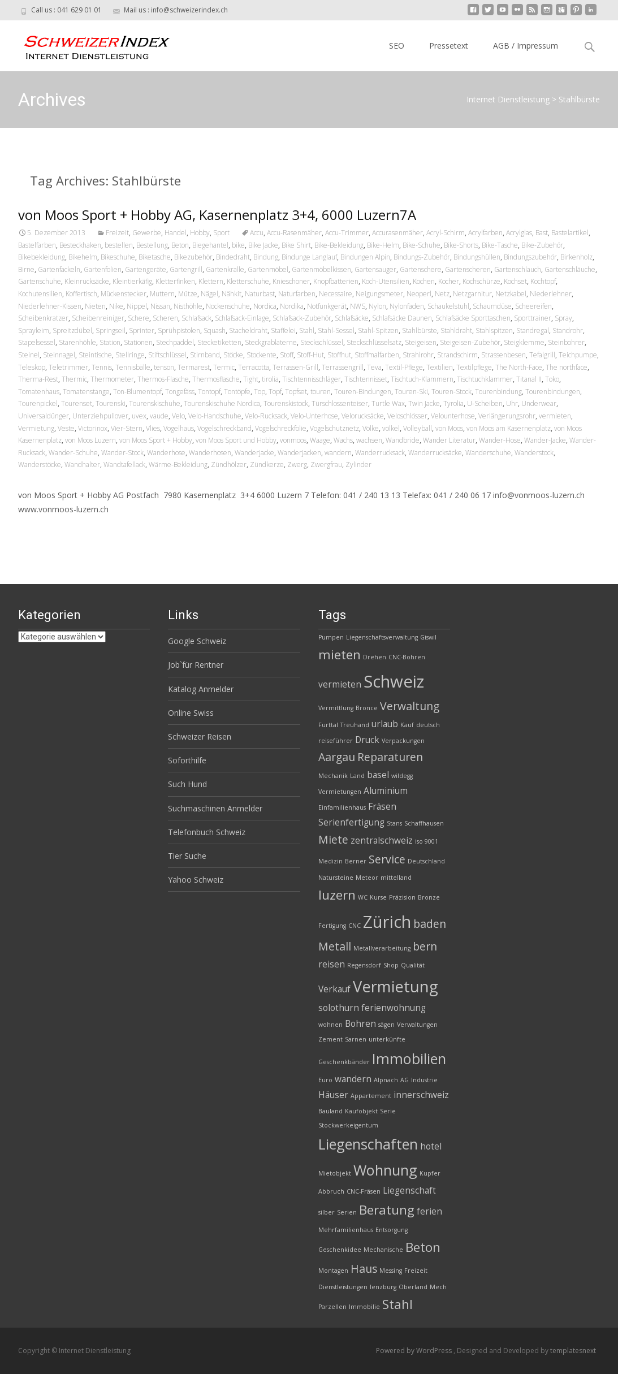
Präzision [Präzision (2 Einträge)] (402, 897)
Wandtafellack (124, 464)
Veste (66, 428)
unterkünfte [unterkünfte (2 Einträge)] (387, 1039)
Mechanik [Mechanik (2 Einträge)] (333, 776)
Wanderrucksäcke (435, 452)
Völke (370, 428)
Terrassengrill (343, 367)
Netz (442, 294)
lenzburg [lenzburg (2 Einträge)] (383, 1287)
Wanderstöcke (39, 464)
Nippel (137, 306)
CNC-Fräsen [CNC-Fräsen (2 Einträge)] (364, 1191)
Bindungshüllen (476, 257)
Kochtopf (543, 281)
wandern (338, 452)
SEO (396, 45)
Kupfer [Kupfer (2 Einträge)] (430, 1173)
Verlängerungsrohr (506, 416)
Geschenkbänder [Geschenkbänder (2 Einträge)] (344, 1062)
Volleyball (417, 428)
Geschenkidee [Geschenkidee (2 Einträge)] (339, 1250)
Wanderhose (166, 452)
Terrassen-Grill (295, 367)
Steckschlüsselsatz (374, 342)
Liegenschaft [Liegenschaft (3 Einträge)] (409, 1190)
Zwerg (297, 464)
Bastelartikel (570, 232)
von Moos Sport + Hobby (155, 440)
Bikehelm (82, 257)
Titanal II (529, 379)
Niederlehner (551, 294)
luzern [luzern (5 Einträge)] (337, 895)
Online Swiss (191, 712)
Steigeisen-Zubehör (470, 342)
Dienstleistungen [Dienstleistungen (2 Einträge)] (343, 1287)
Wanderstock (534, 452)
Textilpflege (474, 367)
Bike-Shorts (461, 245)
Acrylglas (519, 232)
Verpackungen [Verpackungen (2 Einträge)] (403, 741)
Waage (320, 440)
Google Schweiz (197, 641)
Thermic (74, 379)
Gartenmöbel (268, 269)
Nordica (264, 306)
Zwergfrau (326, 464)
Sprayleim (33, 330)
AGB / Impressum (525, 45)
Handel (176, 232)
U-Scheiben (485, 403)
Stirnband (205, 355)
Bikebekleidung (41, 257)
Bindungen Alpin (365, 257)
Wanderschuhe (488, 452)
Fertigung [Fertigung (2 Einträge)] (332, 926)
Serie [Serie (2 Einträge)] (388, 1111)
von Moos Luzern (90, 440)
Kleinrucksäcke (86, 281)
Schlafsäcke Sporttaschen (473, 318)
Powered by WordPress (414, 1350)
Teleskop (31, 367)
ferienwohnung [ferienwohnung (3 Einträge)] (393, 1008)
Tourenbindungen (552, 391)
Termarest (194, 367)
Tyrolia (453, 403)
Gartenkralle (225, 269)
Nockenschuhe (228, 306)
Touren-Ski (411, 391)
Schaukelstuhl (448, 306)
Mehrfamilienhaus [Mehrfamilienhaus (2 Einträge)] (345, 1230)
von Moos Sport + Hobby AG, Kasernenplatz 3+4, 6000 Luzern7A (217, 214)
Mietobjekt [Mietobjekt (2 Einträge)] (334, 1173)
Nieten (95, 306)
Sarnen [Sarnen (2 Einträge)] (355, 1039)
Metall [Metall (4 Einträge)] (334, 946)
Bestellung (152, 245)
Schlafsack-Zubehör (302, 318)
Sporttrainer (532, 318)
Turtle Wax (388, 403)
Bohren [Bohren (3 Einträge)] (360, 1024)
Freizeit (117, 232)
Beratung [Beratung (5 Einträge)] (386, 1210)
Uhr (512, 403)
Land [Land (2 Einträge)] (357, 776)
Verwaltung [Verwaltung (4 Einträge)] (409, 706)
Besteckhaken (80, 245)
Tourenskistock (285, 403)
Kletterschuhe (248, 281)
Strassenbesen (503, 355)
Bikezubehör (193, 257)
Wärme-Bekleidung (178, 464)
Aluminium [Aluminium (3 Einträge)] (386, 791)
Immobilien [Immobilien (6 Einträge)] (409, 1058)
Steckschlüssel (321, 342)
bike (238, 245)
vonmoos (293, 440)
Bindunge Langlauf (309, 257)
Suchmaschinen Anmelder (215, 808)
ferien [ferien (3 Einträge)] (429, 1211)
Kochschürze (481, 281)
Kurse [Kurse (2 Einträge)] (378, 897)
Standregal (532, 330)
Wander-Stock (122, 452)
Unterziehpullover (100, 416)
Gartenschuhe (39, 281)
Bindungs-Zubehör (422, 257)
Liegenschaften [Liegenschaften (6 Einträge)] (368, 1143)
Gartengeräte (145, 269)
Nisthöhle (188, 306)
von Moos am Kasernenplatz (508, 428)
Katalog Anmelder (201, 689)
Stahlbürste (419, 330)
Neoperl (419, 294)
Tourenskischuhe (154, 403)
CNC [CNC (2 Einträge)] (354, 926)
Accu (256, 232)
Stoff (286, 355)
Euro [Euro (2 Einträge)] (325, 1080)
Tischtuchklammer (485, 379)
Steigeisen (421, 342)
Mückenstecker (123, 294)
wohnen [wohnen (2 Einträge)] (330, 1025)
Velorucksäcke (363, 416)
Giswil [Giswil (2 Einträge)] (428, 637)
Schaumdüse (492, 306)
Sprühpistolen (179, 330)
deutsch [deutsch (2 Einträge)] (428, 725)
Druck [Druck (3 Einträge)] (367, 740)
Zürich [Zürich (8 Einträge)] (387, 921)
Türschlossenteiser (340, 403)
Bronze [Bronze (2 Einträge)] (429, 897)
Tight (250, 379)
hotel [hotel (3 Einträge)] (431, 1146)
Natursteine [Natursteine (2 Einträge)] (335, 878)
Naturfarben (297, 294)
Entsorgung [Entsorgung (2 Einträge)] (391, 1230)
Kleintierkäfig (132, 281)
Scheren (165, 318)
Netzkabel (510, 294)
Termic (224, 367)
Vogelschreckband (224, 428)
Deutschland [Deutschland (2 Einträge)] (426, 861)
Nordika (292, 306)
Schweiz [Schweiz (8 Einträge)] (394, 681)
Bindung (265, 257)
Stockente (261, 355)
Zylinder (358, 464)
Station (110, 342)
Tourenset (76, 403)
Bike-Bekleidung (339, 245)
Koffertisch (81, 294)
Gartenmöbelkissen (321, 269)
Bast (541, 232)
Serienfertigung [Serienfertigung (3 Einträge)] (351, 822)
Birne (26, 269)
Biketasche (155, 257)
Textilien (439, 367)
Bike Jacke (263, 245)
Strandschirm (457, 355)
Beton (180, 245)
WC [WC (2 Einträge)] (363, 897)
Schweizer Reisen (199, 736)
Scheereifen (533, 306)
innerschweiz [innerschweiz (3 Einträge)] (421, 1095)
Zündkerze (267, 464)
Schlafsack (196, 318)
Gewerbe (146, 232)
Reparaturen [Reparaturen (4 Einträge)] (390, 756)
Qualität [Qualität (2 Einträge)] (413, 965)
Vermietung (36, 428)
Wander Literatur (449, 440)
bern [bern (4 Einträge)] (425, 946)
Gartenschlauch (517, 269)
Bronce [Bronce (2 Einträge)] (367, 708)
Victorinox (92, 428)
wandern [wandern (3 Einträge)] (353, 1079)
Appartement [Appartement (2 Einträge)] (371, 1096)
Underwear (538, 403)
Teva (374, 367)
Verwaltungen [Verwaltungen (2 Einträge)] (417, 1025)
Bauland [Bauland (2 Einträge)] (330, 1111)
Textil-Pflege (404, 367)
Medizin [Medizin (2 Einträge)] (330, 861)
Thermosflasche (216, 379)
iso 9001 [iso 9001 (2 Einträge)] (426, 841)
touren (320, 391)
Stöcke (233, 355)
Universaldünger (43, 416)
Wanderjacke (254, 452)
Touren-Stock (451, 391)
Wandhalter (82, 464)
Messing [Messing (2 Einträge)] (390, 1270)
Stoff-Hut (310, 355)
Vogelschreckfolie (280, 428)
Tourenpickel (38, 403)
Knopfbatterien (335, 281)
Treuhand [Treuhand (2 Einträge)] (354, 725)
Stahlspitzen (494, 330)
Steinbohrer (566, 342)
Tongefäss (180, 391)
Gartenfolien (103, 269)
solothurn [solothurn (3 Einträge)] (338, 1008)
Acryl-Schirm (445, 232)
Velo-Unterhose (314, 416)
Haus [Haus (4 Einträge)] (364, 1268)
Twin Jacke (424, 403)
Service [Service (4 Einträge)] (387, 859)
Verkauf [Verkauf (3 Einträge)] (334, 989)
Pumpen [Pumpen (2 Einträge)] (331, 637)
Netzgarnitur (472, 294)
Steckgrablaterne (271, 342)
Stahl (306, 330)
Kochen (424, 281)
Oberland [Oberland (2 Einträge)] (413, 1287)
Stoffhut (339, 355)
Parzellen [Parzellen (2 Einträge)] (332, 1307)
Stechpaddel (175, 342)
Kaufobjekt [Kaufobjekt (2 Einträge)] (361, 1111)
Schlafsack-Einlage (242, 318)
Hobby (200, 232)
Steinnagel (59, 355)
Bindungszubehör (530, 257)
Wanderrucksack (380, 452)
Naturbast (260, 294)
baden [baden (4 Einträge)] (429, 923)
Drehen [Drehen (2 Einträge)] (374, 657)
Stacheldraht (248, 330)
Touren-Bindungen (362, 391)
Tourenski (111, 403)
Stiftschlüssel (167, 355)
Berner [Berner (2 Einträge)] (355, 861)
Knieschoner (291, 281)
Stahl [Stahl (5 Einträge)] (397, 1304)
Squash (215, 330)
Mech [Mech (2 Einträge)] (438, 1287)
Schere (138, 318)
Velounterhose (453, 416)
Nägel (209, 294)
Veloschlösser (407, 416)
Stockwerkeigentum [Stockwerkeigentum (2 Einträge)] (348, 1125)
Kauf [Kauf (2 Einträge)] (407, 725)
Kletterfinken (175, 281)
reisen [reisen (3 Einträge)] (331, 964)
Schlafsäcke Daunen (402, 318)
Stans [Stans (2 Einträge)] (394, 823)
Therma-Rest (38, 379)
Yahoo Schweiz (195, 879)
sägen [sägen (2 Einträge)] (386, 1025)
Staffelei (283, 330)
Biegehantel (210, 245)
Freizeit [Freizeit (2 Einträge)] (415, 1270)
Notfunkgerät (327, 306)
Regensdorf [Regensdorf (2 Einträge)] (364, 965)
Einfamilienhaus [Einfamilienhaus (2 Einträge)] (342, 807)
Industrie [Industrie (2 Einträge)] (424, 1080)
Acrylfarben (485, 232)
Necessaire (335, 294)
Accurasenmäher (397, 232)
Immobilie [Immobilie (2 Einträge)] (364, 1307)
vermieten (555, 416)
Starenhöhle (77, 342)
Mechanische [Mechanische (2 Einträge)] (383, 1250)
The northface (566, 367)
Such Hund (187, 784)
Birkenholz (576, 257)
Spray (563, 318)
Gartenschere (421, 269)
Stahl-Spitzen (378, 330)
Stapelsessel (36, 342)
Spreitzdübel (72, 330)
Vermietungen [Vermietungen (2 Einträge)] (339, 792)
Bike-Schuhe (421, 245)
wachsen (369, 440)
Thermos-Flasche (163, 379)
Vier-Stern (126, 428)
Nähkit (231, 294)
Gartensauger (375, 269)
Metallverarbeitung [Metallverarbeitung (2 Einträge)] (381, 948)
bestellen (119, 245)
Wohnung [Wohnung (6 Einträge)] (385, 1169)
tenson (164, 367)
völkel (391, 428)
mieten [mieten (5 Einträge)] (339, 654)
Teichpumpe (578, 355)
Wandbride (403, 440)
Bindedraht (233, 257)
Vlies (153, 428)
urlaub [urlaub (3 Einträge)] (384, 724)
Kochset (515, 281)
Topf (275, 391)
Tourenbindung (498, 391)
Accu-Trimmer (347, 232)
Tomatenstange (86, 391)
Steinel (29, 355)
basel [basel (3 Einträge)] (378, 775)
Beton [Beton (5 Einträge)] (422, 1247)
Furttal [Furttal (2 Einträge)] (328, 725)
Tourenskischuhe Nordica (222, 403)
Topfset (296, 391)
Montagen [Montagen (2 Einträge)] (333, 1270)
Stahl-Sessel (336, 330)
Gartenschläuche (569, 269)
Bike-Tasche (500, 245)
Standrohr (567, 330)
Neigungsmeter (379, 294)
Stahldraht (456, 330)
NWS (357, 306)
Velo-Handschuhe (214, 416)
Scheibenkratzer (43, 318)
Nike (116, 306)
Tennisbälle (132, 367)
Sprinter (141, 330)
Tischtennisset (365, 379)
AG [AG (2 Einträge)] (404, 1080)
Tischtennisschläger (311, 379)
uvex (139, 416)
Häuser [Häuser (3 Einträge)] (333, 1095)
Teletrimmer (68, 367)
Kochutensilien (40, 294)
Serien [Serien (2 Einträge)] (347, 1212)
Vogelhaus (178, 428)
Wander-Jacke (545, 440)
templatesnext (573, 1350)
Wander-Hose (500, 440)
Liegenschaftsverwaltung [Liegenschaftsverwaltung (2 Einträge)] (382, 637)
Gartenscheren (468, 269)
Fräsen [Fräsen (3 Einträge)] (382, 807)
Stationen (138, 342)
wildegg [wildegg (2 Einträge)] (402, 776)
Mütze (187, 294)
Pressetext (448, 45)
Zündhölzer (229, 464)
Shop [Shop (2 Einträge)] (391, 965)
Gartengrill (186, 269)
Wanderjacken (299, 452)
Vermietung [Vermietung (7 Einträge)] (395, 986)
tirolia (270, 379)
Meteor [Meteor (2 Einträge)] (367, 878)
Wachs (343, 440)
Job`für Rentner (195, 664)
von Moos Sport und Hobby (236, 440)
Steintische (95, 355)
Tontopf (209, 391)
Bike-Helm (383, 245)
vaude (159, 416)
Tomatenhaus (38, 391)
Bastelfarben (37, 245)
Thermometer (112, 379)
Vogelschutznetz (334, 428)
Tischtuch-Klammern (422, 379)
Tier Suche (187, 855)
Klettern (210, 281)
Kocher (448, 281)
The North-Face (518, 367)
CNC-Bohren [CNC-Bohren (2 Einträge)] (406, 657)
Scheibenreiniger (98, 318)
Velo (178, 416)
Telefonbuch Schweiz (206, 832)
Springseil (111, 330)
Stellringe (130, 355)
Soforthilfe (187, 760)
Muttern (162, 294)
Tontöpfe (237, 391)
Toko (552, 379)
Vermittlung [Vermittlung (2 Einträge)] (335, 708)
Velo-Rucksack (266, 416)
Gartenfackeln (59, 269)
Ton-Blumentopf (137, 391)
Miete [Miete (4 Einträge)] (333, 839)
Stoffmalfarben (377, 355)
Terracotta (253, 367)
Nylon (377, 306)
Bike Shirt (296, 245)
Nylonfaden (407, 306)
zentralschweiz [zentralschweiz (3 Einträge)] (382, 840)
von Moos (449, 428)
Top (259, 391)
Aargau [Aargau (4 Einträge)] (336, 756)
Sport (221, 232)
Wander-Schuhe (73, 452)
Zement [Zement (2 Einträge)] (330, 1039)
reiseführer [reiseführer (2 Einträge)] (335, 741)
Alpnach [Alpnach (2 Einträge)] (386, 1080)
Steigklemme (524, 342)
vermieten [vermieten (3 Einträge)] (339, 684)
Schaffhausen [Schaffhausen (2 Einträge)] (424, 823)
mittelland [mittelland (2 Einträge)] (396, 878)
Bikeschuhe (118, 257)
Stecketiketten (219, 342)
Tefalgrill (542, 355)
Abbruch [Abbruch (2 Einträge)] (331, 1191)
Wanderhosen (210, 452)
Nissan (160, 306)
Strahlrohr (418, 355)
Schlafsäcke (352, 318)
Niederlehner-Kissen (49, 306)
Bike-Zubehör (542, 245)
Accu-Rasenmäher (294, 232)
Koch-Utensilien (385, 281)
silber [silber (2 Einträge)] (326, 1212)
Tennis (102, 367)
